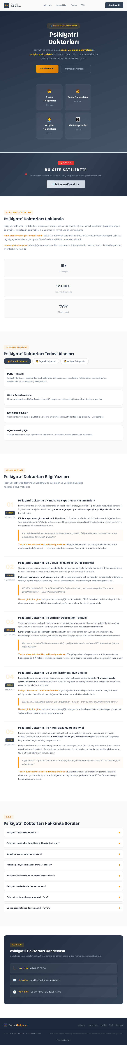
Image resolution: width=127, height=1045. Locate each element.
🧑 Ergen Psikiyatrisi (45, 362)
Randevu (119, 1025)
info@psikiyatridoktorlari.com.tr (45, 981)
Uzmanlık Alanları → (75, 68)
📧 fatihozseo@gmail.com (66, 184)
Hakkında (47, 5)
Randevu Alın (47, 68)
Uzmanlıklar (61, 5)
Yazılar (74, 5)
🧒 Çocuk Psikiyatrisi (17, 362)
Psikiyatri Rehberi (64, 1040)
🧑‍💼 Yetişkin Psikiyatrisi (74, 362)
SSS (83, 5)
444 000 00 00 (38, 969)
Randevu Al (114, 5)
